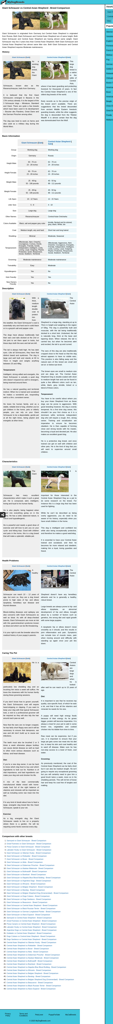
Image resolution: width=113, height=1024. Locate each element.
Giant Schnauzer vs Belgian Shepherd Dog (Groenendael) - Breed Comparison (37, 893)
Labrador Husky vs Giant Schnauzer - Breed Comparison (29, 850)
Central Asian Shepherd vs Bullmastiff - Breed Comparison (29, 961)
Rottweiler (85, 73)
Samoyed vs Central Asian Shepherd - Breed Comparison (29, 918)
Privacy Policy (8, 1015)
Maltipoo (84, 120)
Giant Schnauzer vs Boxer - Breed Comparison (25, 859)
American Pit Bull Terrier (90, 97)
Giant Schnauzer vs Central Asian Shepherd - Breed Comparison (32, 905)
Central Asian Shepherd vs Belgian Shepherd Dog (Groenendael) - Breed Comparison (40, 979)
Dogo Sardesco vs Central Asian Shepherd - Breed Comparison (31, 939)
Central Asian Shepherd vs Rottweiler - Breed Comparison (29, 946)
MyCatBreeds (70, 1015)
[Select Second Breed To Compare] (96, 16)
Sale (28, 57)
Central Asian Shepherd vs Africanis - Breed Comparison (29, 970)
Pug (82, 60)
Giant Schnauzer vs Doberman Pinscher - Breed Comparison (30, 865)
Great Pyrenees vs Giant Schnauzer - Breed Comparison (29, 844)
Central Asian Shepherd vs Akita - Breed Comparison (27, 952)
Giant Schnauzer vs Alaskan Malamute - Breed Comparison (30, 868)
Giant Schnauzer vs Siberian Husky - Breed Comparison (29, 853)
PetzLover (39, 1015)
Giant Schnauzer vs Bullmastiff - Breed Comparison (27, 871)
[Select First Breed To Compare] (96, 12)
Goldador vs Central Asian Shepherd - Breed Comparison (29, 933)
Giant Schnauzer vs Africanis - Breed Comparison (26, 884)
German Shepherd (88, 64)
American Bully (87, 87)
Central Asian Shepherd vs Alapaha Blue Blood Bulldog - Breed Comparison (36, 967)
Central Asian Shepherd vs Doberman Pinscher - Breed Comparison (33, 955)
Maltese (84, 55)
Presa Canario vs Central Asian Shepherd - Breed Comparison (31, 924)
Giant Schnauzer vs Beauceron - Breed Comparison (27, 902)
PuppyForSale (54, 1015)
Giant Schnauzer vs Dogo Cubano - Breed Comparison (28, 896)
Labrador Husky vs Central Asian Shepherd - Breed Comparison (32, 927)
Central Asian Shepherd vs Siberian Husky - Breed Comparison (31, 942)
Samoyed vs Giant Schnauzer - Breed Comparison (26, 841)
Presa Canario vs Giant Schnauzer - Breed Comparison (28, 847)
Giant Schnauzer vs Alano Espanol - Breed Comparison (28, 915)
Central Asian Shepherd (56, 57)
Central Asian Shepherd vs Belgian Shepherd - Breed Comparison (32, 973)
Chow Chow (86, 106)
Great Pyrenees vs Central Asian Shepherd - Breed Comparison (32, 921)
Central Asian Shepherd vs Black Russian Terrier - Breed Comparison (34, 986)
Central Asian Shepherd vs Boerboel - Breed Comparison (29, 964)
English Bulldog (87, 41)
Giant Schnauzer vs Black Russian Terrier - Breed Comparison (31, 908)
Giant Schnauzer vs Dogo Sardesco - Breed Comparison (29, 899)
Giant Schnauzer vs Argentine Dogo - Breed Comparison (29, 881)
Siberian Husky (87, 32)
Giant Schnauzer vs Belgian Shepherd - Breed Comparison (30, 887)
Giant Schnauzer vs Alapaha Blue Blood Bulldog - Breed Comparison (34, 878)
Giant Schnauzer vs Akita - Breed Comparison (25, 862)
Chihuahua (85, 78)
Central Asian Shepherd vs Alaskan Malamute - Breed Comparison (33, 958)
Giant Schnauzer (18, 57)
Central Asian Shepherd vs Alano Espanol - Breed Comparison (31, 989)
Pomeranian (86, 46)
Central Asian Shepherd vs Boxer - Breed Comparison (28, 949)
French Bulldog (87, 50)
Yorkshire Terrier (87, 36)
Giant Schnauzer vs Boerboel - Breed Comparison (26, 875)
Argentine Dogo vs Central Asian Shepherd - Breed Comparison (32, 930)
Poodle (84, 115)
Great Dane (85, 110)
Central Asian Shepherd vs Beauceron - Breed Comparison (30, 983)
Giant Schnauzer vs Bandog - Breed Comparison (26, 890)
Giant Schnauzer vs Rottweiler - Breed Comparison (27, 856)
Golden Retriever (88, 69)
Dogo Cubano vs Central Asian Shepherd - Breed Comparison (31, 936)
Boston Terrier (86, 83)
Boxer (83, 92)
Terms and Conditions (23, 1015)
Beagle (84, 101)
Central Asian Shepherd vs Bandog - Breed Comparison (28, 976)
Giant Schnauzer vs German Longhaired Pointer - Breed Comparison (34, 912)
